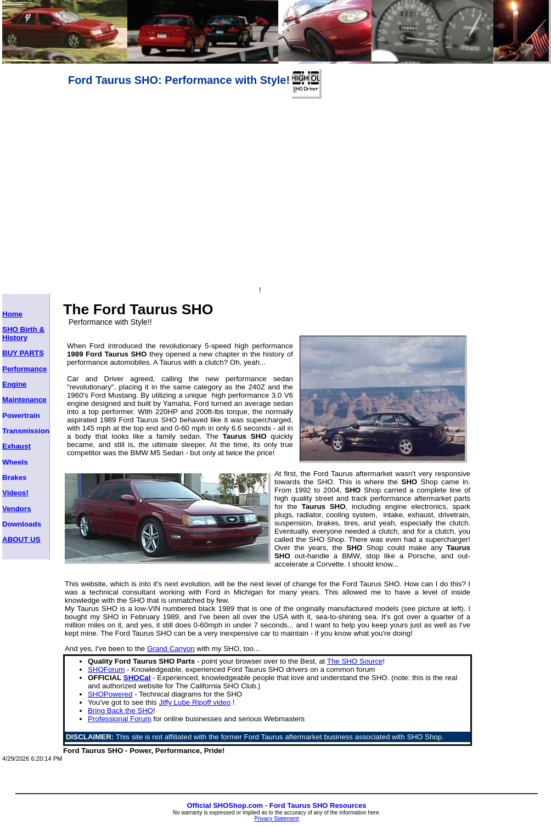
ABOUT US (21, 539)
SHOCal (137, 678)
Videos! (15, 493)
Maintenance (24, 399)
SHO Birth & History (23, 333)
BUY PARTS (23, 353)
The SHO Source (355, 661)
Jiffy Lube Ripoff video (194, 702)
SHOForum (106, 669)
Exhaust (16, 446)
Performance (24, 369)
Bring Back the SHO (120, 710)
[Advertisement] (196, 115)
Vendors (16, 509)
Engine (14, 384)
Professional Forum (119, 719)
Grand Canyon (171, 648)
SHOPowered (110, 694)
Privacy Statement (276, 819)
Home (12, 314)
